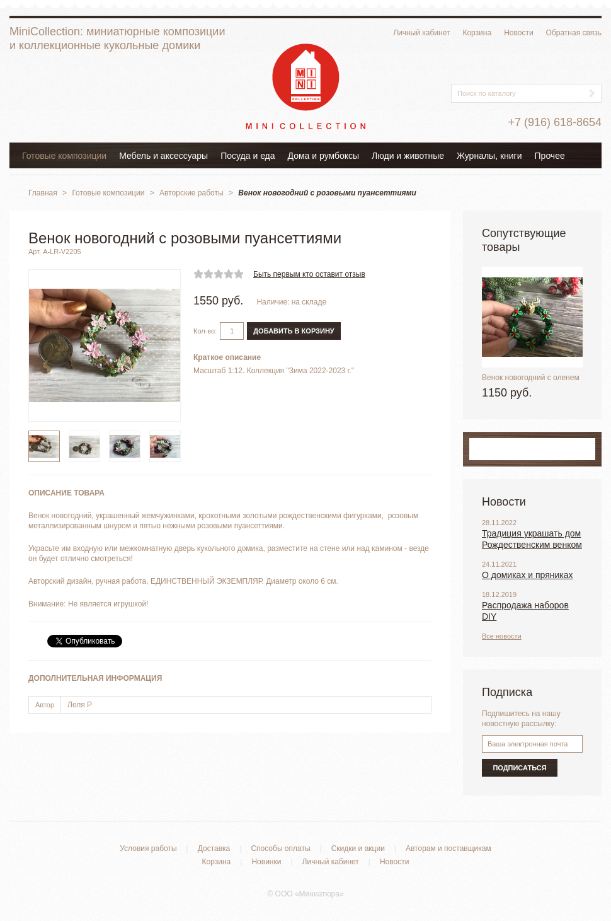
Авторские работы (191, 192)
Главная (42, 192)
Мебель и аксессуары (163, 156)
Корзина (476, 32)
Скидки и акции (358, 848)
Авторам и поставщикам (448, 848)
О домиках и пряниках (527, 575)
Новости (518, 32)
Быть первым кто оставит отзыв (309, 274)
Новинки (266, 861)
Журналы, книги (489, 156)
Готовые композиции (64, 156)
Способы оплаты (280, 848)
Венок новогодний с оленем (531, 377)
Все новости (502, 636)
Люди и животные (408, 156)
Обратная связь (574, 32)
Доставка (214, 848)
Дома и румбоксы (324, 156)
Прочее (550, 156)
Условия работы (148, 848)
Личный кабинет (421, 32)
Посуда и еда (247, 156)
